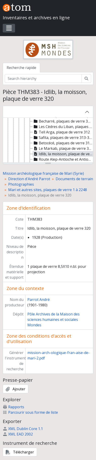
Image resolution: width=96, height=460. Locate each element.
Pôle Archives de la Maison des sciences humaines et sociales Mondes (53, 319)
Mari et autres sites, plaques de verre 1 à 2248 (47, 189)
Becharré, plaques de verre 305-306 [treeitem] (63, 121)
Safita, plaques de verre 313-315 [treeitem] (63, 137)
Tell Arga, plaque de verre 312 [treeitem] (61, 132)
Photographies (21, 184)
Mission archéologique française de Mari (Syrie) (43, 173)
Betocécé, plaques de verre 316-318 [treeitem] (63, 143)
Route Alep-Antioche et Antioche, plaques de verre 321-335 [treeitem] (63, 159)
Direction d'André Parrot (29, 178)
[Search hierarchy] (43, 78)
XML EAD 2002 (18, 434)
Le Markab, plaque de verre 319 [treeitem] (63, 148)
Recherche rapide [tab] (21, 67)
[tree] (48, 140)
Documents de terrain (74, 178)
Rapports (13, 406)
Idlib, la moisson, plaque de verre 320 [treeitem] (63, 154)
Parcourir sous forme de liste (30, 412)
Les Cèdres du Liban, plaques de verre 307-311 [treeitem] (63, 126)
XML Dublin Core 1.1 (23, 428)
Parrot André (38, 299)
